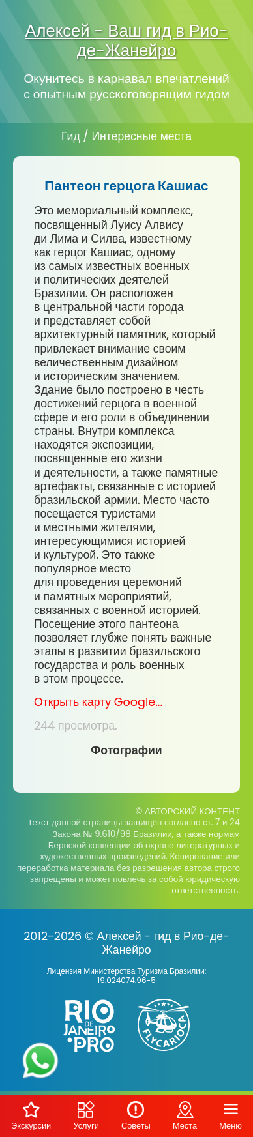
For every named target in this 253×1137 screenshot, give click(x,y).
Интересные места (141, 136)
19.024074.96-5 (126, 980)
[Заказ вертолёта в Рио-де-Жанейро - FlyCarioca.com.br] (168, 1053)
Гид (70, 136)
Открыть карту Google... (98, 702)
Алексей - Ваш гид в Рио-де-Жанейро (126, 40)
